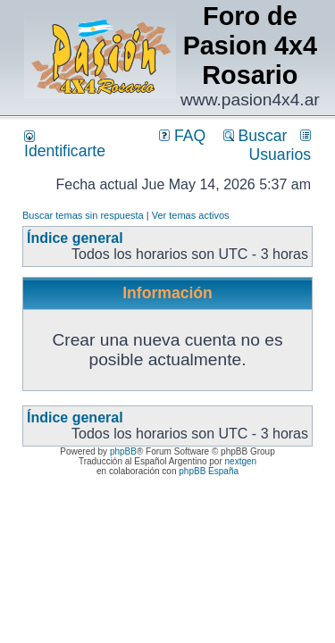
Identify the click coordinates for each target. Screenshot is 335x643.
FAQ (182, 136)
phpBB (123, 451)
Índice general (75, 238)
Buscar (255, 136)
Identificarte (64, 145)
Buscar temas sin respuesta (83, 215)
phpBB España (209, 471)
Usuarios (280, 146)
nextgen (241, 461)
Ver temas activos (191, 215)
